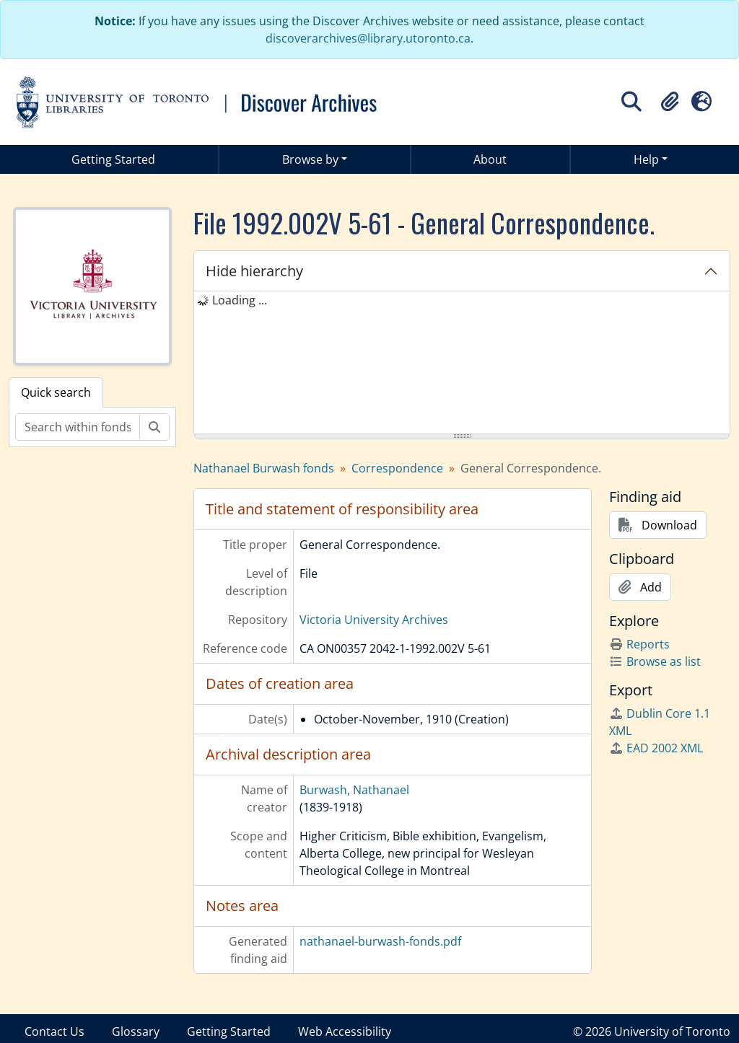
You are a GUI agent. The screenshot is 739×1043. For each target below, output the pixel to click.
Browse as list (655, 661)
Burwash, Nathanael (354, 790)
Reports (639, 644)
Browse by (310, 159)
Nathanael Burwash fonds (263, 468)
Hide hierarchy (254, 271)
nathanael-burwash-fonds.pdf (380, 941)
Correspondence (397, 468)
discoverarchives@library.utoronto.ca (368, 38)
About (490, 159)
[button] (670, 102)
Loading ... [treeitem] (239, 300)
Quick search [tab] (56, 392)
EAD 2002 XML (656, 748)
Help (646, 159)
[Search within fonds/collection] (77, 427)
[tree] (462, 363)
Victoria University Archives (373, 620)
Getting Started (113, 159)
